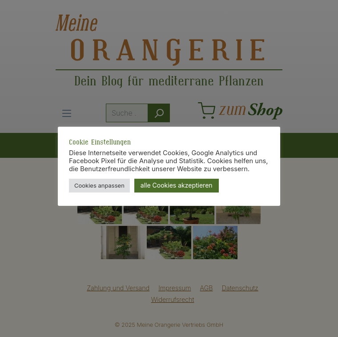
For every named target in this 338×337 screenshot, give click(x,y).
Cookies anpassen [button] (99, 185)
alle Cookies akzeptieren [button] (177, 185)
